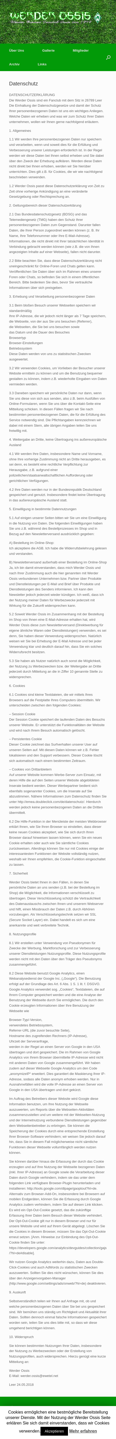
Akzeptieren (54, 1431)
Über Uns (16, 50)
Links (42, 64)
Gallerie (48, 50)
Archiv (14, 64)
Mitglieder (81, 50)
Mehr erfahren (83, 1431)
